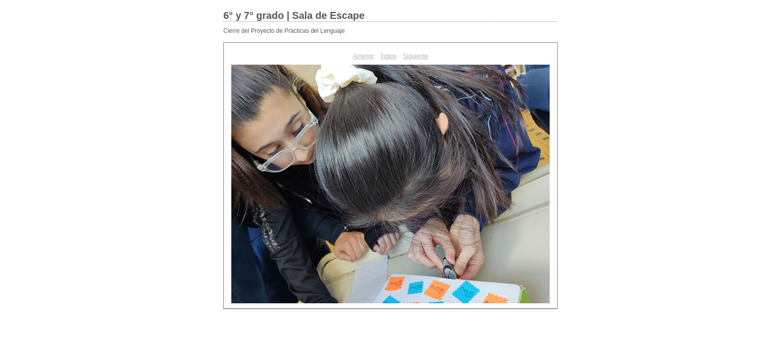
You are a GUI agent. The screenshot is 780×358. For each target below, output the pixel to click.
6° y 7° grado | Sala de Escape (294, 15)
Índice (388, 56)
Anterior (363, 56)
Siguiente (415, 56)
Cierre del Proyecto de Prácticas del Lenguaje (284, 30)
